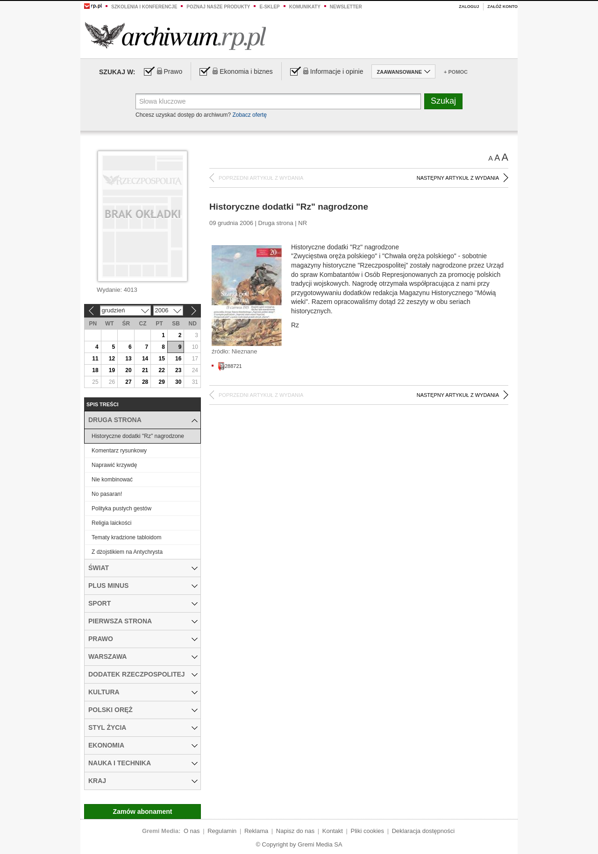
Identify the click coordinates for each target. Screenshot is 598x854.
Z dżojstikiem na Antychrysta (127, 552)
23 (178, 370)
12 (112, 358)
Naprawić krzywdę (114, 465)
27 (128, 382)
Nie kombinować (112, 479)
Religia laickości (111, 523)
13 (128, 358)
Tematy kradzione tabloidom (126, 537)
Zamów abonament (142, 811)
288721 (230, 366)
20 (128, 370)
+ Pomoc (456, 72)
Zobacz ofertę (249, 115)
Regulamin (221, 830)
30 (178, 382)
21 (145, 370)
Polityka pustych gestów (121, 508)
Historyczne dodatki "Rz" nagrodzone (138, 436)
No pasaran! (107, 494)
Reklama (256, 830)
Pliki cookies (367, 830)
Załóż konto (502, 6)
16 (178, 358)
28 (145, 382)
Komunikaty (304, 6)
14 (145, 358)
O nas (192, 830)
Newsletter (346, 6)
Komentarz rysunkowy (119, 450)
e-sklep (269, 6)
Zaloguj (469, 6)
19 (112, 370)
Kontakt (332, 830)
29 (161, 382)
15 (161, 358)
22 (161, 370)
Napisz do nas (295, 830)
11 (95, 358)
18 (95, 370)
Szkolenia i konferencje (144, 6)
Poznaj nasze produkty (218, 6)
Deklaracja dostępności (423, 830)
